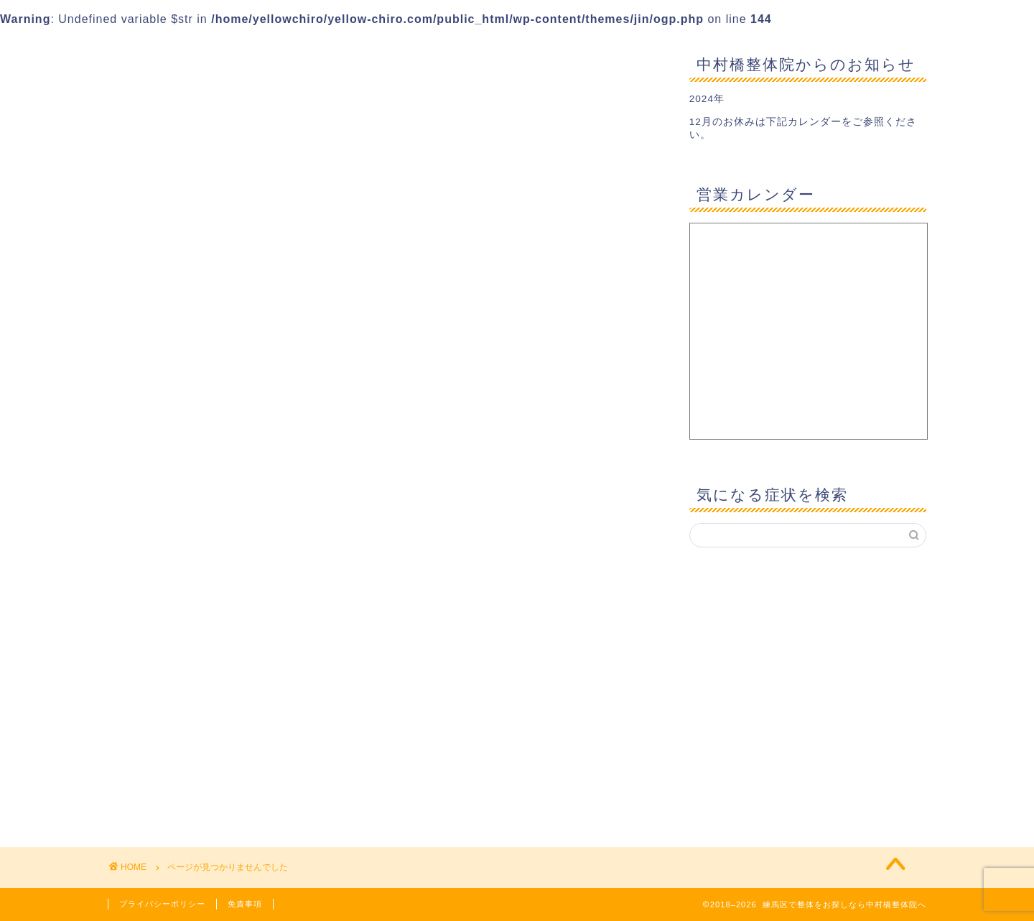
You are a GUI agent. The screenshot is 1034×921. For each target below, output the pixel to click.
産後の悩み (174, 729)
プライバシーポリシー (162, 903)
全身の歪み (174, 653)
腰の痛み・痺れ (186, 787)
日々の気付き (180, 711)
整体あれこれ (180, 691)
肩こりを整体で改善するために (229, 768)
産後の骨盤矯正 (186, 749)
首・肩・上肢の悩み (198, 806)
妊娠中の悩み (180, 673)
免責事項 (245, 903)
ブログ (162, 634)
